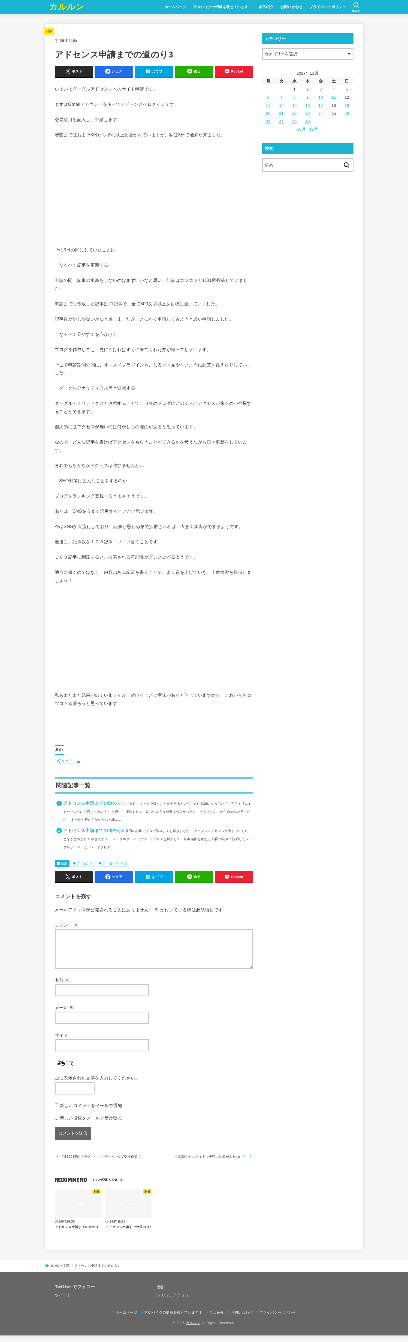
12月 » (315, 129)
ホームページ (175, 7)
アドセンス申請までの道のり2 (93, 830)
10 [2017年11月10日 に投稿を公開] (320, 97)
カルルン (66, 6)
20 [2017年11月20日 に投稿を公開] (268, 113)
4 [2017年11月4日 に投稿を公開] (334, 89)
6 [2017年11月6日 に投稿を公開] (268, 97)
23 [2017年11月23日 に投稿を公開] (307, 113)
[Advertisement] (154, 192)
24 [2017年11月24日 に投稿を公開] (320, 113)
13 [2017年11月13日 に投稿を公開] (268, 105)
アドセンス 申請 (114, 863)
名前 (62, 986)
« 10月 (300, 129)
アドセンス (85, 863)
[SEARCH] (356, 7)
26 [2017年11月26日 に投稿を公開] (346, 113)
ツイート (63, 1301)
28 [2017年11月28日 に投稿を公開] (281, 121)
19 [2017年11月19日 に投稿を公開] (346, 105)
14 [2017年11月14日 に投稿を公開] (281, 105)
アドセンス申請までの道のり (92, 803)
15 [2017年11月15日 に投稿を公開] (294, 105)
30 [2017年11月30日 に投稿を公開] (307, 121)
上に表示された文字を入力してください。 (97, 1084)
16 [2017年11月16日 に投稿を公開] (307, 105)
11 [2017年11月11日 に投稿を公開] (333, 97)
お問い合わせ (291, 7)
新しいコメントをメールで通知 (91, 1111)
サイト (61, 1041)
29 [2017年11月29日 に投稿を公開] (294, 121)
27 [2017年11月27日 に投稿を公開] (268, 121)
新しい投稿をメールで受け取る (91, 1124)
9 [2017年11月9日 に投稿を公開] (307, 97)
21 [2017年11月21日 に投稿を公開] (281, 113)
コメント (66, 924)
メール (64, 1014)
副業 (49, 31)
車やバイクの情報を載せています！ (222, 7)
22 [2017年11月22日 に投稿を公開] (294, 113)
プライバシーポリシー (327, 7)
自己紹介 (266, 7)
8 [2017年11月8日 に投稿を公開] (294, 97)
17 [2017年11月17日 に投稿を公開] (320, 105)
